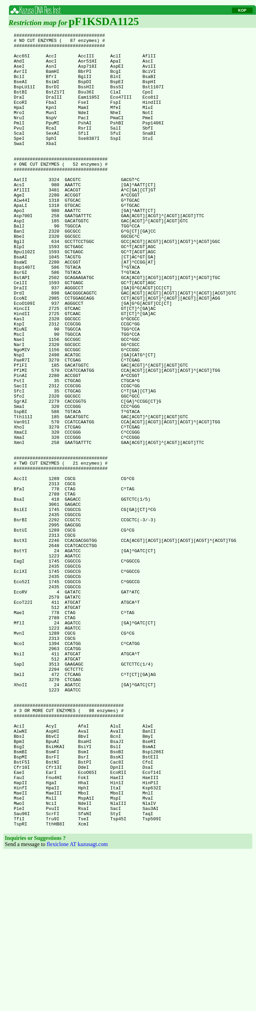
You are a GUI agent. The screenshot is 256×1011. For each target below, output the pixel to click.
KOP (242, 10)
